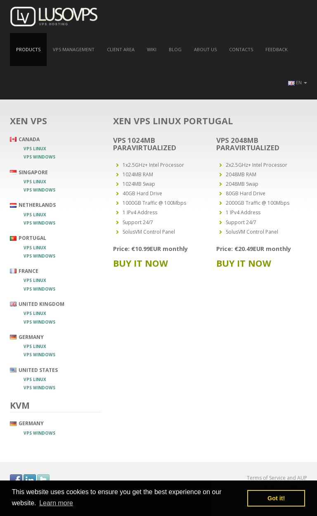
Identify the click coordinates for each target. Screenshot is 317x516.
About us (205, 49)
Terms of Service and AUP (277, 477)
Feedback (276, 49)
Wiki (151, 49)
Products (28, 49)
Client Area (121, 49)
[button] (297, 82)
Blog (175, 49)
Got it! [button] (276, 498)
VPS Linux (35, 148)
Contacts (241, 49)
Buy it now (140, 263)
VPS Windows (39, 157)
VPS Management (74, 49)
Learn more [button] (56, 503)
